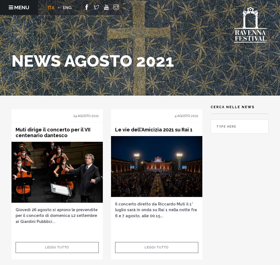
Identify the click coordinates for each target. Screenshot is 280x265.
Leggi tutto (57, 247)
